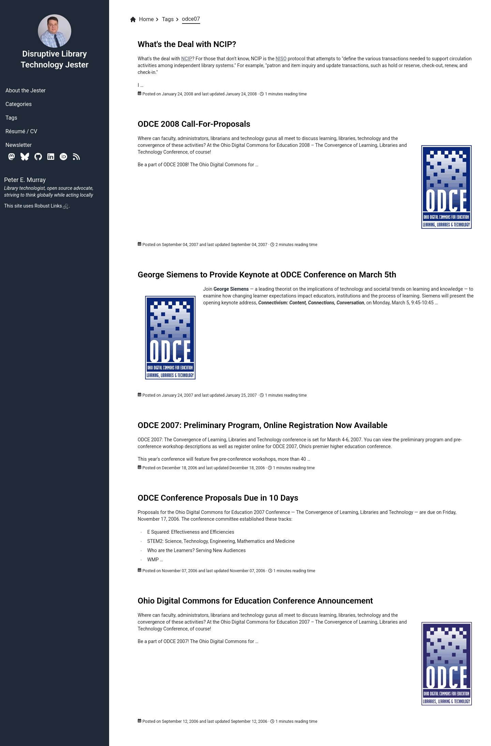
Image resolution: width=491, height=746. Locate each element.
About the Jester (25, 90)
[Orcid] (64, 156)
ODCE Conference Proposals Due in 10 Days (218, 498)
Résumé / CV (21, 131)
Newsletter (18, 145)
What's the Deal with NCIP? (187, 44)
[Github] (38, 156)
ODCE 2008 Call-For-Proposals (194, 124)
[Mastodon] (11, 156)
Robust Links (51, 206)
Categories (18, 104)
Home (142, 19)
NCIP (186, 58)
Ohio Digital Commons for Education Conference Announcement (255, 601)
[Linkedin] (50, 156)
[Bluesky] (24, 156)
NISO (281, 58)
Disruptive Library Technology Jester (54, 42)
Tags (11, 118)
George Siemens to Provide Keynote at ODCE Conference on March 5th (267, 274)
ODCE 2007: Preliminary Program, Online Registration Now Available (262, 425)
